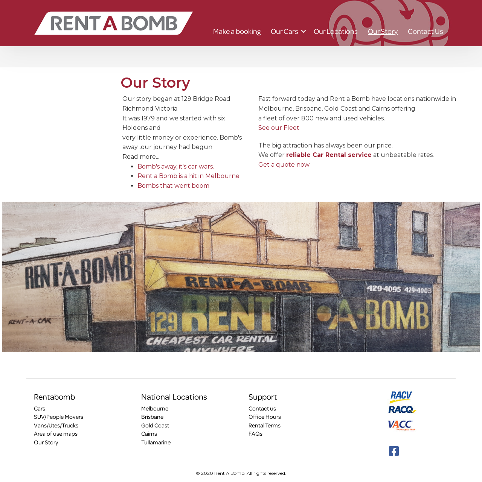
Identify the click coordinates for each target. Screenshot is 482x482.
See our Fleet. (279, 127)
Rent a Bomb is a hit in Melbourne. (189, 175)
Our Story (383, 31)
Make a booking (237, 31)
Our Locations (336, 31)
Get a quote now (284, 164)
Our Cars (284, 31)
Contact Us (425, 31)
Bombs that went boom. (173, 185)
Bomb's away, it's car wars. (175, 166)
